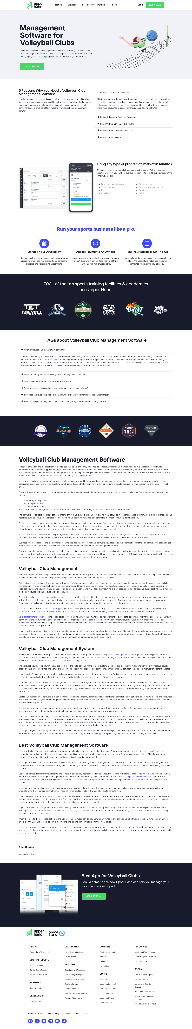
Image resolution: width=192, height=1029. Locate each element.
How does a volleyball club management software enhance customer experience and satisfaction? (67, 395)
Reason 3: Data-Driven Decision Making (117, 124)
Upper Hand (122, 481)
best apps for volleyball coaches (137, 777)
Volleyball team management (31, 617)
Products (59, 5)
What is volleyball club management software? (44, 350)
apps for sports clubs (52, 797)
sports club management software (120, 655)
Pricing (114, 5)
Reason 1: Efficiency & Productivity (115, 93)
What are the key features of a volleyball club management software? (54, 375)
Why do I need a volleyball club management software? (48, 382)
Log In (140, 5)
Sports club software (28, 535)
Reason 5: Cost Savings (110, 138)
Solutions (73, 5)
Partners (102, 5)
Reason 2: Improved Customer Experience (118, 117)
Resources (88, 5)
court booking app (52, 609)
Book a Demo (154, 5)
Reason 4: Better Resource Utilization (116, 131)
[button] (134, 92)
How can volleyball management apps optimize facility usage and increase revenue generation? (65, 402)
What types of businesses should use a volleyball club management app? (56, 388)
